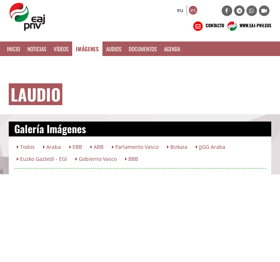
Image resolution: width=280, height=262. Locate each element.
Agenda (172, 49)
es (193, 10)
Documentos (143, 49)
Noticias (36, 49)
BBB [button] (131, 158)
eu (180, 10)
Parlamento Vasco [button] (135, 146)
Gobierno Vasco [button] (96, 158)
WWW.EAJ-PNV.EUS (248, 26)
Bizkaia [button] (177, 146)
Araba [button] (52, 146)
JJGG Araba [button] (210, 146)
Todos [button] (26, 146)
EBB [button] (75, 146)
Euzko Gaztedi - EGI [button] (42, 158)
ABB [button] (97, 146)
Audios (113, 49)
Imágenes (87, 49)
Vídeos (61, 49)
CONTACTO (208, 26)
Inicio (13, 49)
